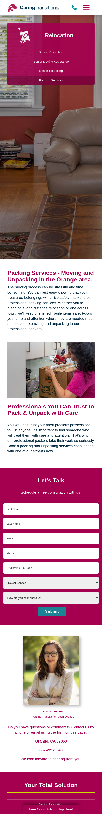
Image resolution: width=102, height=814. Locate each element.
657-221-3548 (51, 750)
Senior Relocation (51, 804)
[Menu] (86, 7)
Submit (52, 611)
